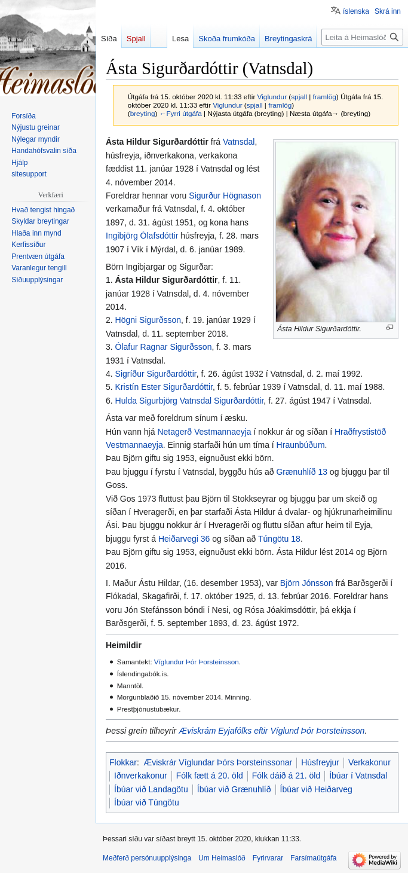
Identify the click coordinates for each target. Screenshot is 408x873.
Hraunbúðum (301, 445)
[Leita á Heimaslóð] (362, 37)
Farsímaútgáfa (313, 858)
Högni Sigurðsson (148, 320)
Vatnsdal (238, 141)
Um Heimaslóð (222, 858)
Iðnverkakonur (140, 775)
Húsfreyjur (320, 762)
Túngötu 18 (279, 539)
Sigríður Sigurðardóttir (156, 373)
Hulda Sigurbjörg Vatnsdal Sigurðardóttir (189, 400)
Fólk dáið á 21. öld (286, 775)
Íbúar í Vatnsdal (358, 775)
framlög (324, 96)
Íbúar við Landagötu (151, 789)
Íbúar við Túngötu (146, 802)
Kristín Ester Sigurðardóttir (164, 387)
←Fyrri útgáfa (180, 113)
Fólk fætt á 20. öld (209, 775)
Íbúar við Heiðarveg (316, 789)
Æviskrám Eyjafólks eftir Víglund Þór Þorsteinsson (271, 730)
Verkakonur (369, 762)
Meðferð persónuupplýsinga (147, 858)
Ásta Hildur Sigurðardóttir (166, 280)
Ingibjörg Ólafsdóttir (142, 235)
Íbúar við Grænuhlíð (234, 789)
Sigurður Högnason (225, 195)
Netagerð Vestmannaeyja (204, 431)
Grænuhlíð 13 (301, 472)
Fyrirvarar (268, 858)
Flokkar (123, 762)
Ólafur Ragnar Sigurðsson (163, 347)
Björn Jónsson (306, 583)
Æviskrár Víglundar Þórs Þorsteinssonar (217, 762)
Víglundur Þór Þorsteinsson (196, 662)
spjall (299, 96)
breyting (142, 113)
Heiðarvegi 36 (184, 539)
